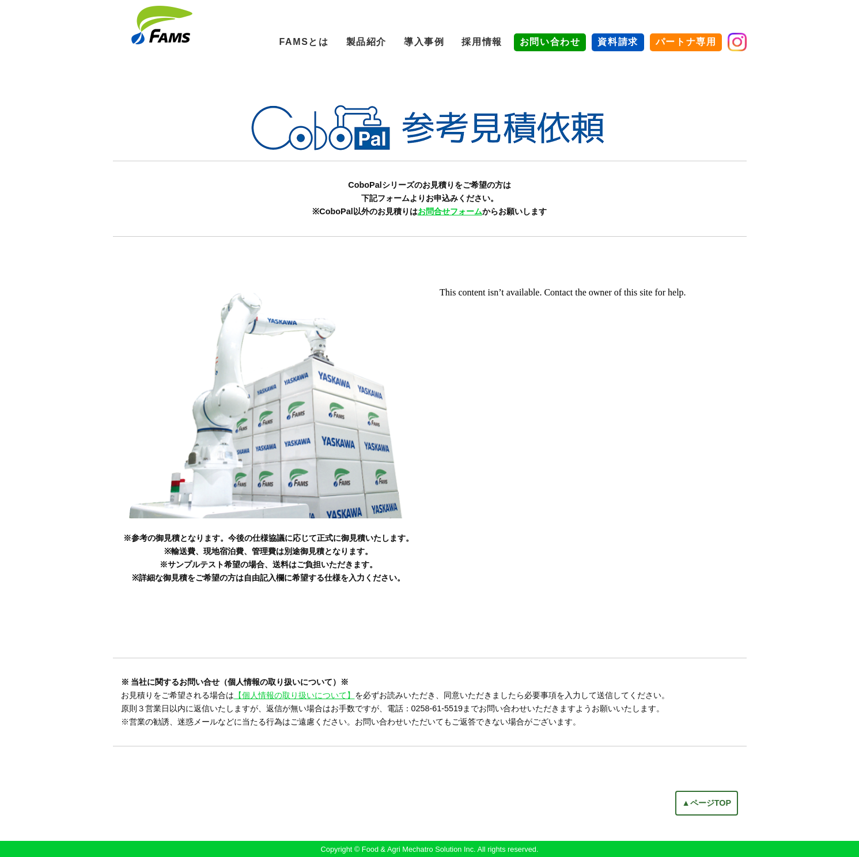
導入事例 (424, 42)
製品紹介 (366, 42)
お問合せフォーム (450, 211)
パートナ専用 (686, 42)
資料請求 (617, 42)
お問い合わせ (550, 42)
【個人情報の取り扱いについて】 (294, 695)
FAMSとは (304, 42)
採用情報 (481, 42)
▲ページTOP (707, 802)
